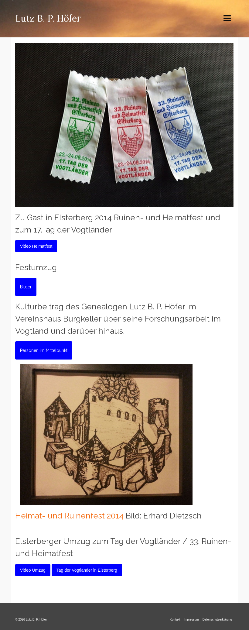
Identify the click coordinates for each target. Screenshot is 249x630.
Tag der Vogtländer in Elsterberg (86, 570)
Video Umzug (33, 570)
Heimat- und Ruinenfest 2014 (69, 515)
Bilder (26, 286)
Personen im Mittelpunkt (43, 350)
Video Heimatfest (36, 246)
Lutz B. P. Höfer (48, 18)
